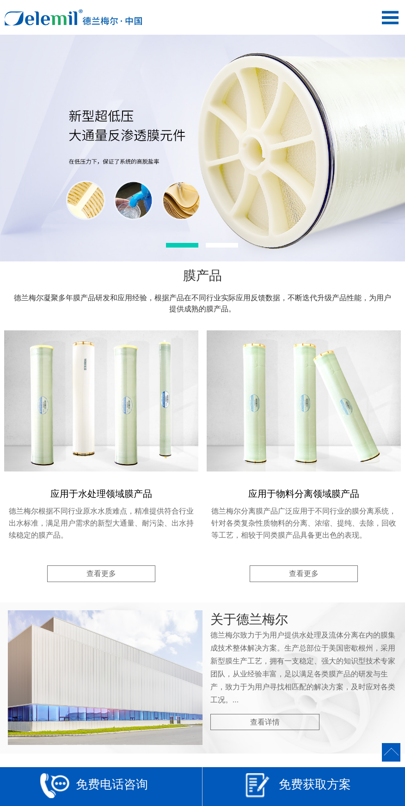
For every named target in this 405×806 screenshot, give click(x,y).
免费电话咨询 (94, 787)
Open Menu (390, 17)
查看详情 (265, 722)
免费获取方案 (297, 787)
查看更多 (101, 573)
